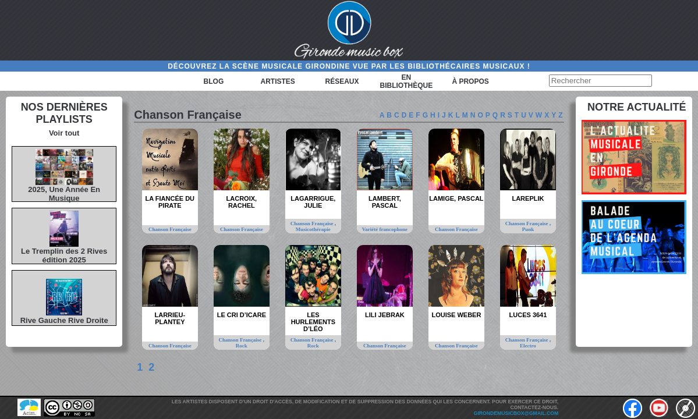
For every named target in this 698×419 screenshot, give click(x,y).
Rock (241, 346)
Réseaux (342, 81)
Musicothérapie (313, 229)
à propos (470, 81)
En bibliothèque (406, 81)
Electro (528, 346)
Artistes (278, 81)
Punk (528, 229)
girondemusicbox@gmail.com (516, 413)
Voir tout (64, 133)
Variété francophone (385, 229)
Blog (214, 81)
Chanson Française (170, 229)
